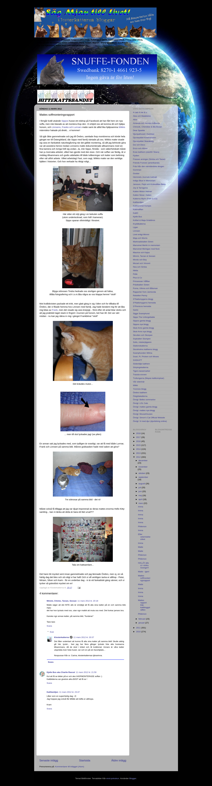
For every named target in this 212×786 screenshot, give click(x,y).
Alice (135, 119)
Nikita (135, 270)
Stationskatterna (140, 346)
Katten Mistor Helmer (142, 191)
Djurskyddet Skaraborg (143, 141)
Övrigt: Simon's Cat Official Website (149, 417)
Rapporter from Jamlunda (144, 292)
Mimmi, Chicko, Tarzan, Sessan (62, 601)
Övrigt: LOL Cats (140, 403)
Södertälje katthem (141, 364)
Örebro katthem (140, 392)
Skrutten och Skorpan (143, 335)
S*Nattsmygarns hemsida (144, 303)
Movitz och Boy (140, 260)
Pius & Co (137, 278)
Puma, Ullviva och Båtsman (145, 288)
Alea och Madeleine (142, 116)
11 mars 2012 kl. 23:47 (69, 692)
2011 (138, 628)
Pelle (135, 274)
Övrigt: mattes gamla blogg (145, 407)
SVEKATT (137, 360)
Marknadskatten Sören (143, 242)
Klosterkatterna (61, 637)
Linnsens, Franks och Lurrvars (67, 127)
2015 (138, 445)
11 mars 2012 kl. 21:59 (86, 672)
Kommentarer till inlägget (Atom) (69, 766)
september (143, 477)
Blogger (132, 778)
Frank (55, 310)
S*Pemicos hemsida (142, 306)
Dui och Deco (139, 145)
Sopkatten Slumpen (142, 339)
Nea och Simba (140, 267)
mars (141, 503)
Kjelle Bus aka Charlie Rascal (61, 672)
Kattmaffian (138, 209)
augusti (142, 483)
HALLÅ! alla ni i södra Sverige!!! (143, 565)
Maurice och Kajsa (141, 252)
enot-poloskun (112, 778)
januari (142, 623)
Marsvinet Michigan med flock (146, 249)
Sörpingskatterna (140, 367)
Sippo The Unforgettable (144, 317)
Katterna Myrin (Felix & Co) (145, 199)
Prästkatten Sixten (141, 285)
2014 (138, 449)
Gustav (136, 173)
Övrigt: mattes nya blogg (144, 410)
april (141, 499)
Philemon (142, 526)
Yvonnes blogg (139, 389)
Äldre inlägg (118, 760)
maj (140, 495)
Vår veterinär (139, 382)
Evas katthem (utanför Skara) (146, 152)
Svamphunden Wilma (142, 353)
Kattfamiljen (52, 692)
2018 (138, 433)
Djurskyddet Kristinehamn (144, 137)
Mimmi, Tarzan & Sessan (144, 256)
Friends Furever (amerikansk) (146, 163)
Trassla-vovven (140, 374)
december (143, 460)
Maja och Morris (140, 238)
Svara (49, 626)
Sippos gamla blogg (142, 321)
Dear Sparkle (139, 130)
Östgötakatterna (140, 396)
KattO (135, 213)
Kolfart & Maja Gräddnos (144, 220)
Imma (140, 507)
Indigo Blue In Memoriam (144, 181)
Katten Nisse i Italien (142, 195)
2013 (138, 453)
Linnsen (136, 231)
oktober (142, 473)
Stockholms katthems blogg (145, 349)
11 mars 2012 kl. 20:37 (83, 637)
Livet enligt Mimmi (141, 234)
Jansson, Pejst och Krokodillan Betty (149, 184)
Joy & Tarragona (140, 188)
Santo (135, 310)
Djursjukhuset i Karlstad (143, 134)
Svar (52, 632)
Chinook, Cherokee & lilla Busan (147, 127)
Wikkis (122, 127)
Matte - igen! (143, 571)
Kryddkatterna (139, 224)
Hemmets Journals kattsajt (145, 177)
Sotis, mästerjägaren (142, 342)
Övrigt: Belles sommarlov (144, 399)
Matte (140, 547)
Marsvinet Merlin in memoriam (146, 245)
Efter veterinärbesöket (144, 536)
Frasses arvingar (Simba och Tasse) (149, 159)
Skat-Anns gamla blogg (143, 328)
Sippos (64, 121)
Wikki (135, 385)
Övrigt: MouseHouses (143, 414)
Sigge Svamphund (141, 313)
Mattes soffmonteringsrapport (144, 578)
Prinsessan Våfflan (141, 281)
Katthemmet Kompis (142, 206)
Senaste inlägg (48, 760)
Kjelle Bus (137, 217)
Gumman (137, 170)
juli (140, 487)
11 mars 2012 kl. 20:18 (88, 601)
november (143, 467)
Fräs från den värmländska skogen (148, 166)
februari (142, 619)
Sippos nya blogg (141, 324)
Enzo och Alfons (140, 148)
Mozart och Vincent (141, 263)
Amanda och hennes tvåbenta (146, 123)
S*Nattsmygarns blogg (143, 299)
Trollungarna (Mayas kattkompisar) (148, 378)
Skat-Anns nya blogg (142, 331)
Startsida (84, 760)
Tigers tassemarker (141, 371)
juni (140, 491)
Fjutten (136, 155)
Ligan (135, 227)
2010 (138, 631)
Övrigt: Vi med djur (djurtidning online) (150, 421)
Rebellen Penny (140, 295)
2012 (138, 457)
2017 (138, 437)
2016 (138, 441)
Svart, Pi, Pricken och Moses (146, 356)
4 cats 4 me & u (140, 112)
